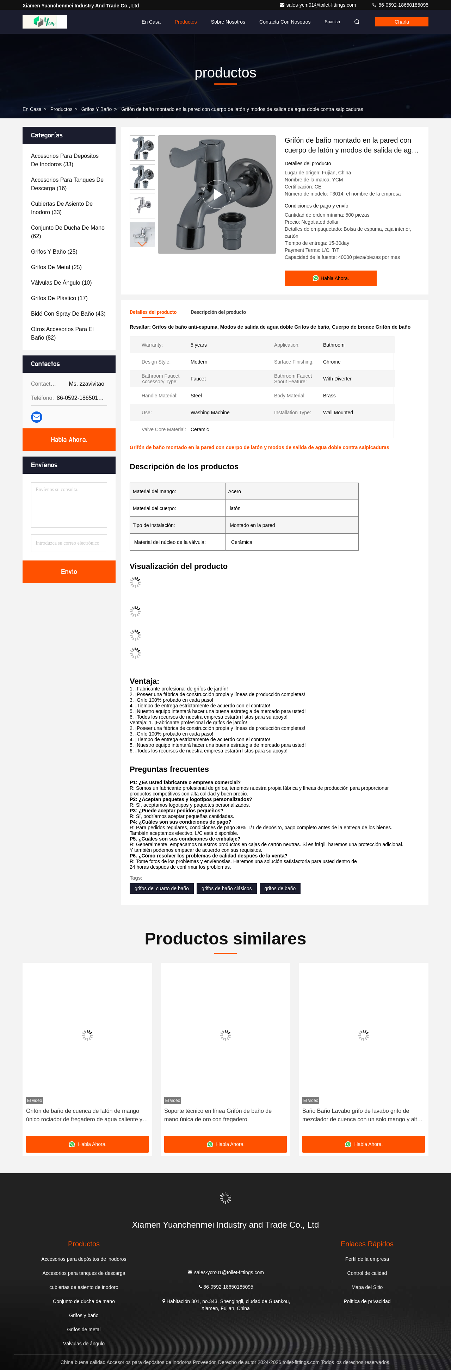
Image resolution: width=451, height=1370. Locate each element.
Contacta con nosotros (285, 22)
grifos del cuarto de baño (162, 888)
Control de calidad (367, 1273)
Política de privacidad (367, 1301)
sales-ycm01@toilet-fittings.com (318, 5)
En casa (151, 22)
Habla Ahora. (69, 439)
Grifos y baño (96, 109)
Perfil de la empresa (367, 1259)
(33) (65, 160)
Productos (186, 22)
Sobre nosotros (228, 22)
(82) (62, 333)
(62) (68, 232)
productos (61, 109)
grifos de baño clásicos (227, 888)
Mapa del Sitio (367, 1287)
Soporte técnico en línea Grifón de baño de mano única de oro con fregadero (218, 1115)
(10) (61, 283)
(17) (59, 298)
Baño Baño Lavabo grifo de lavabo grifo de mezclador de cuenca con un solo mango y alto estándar (361, 1116)
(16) (67, 184)
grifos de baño (280, 888)
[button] (142, 244)
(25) (54, 252)
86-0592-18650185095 (399, 5)
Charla (402, 22)
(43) (68, 314)
